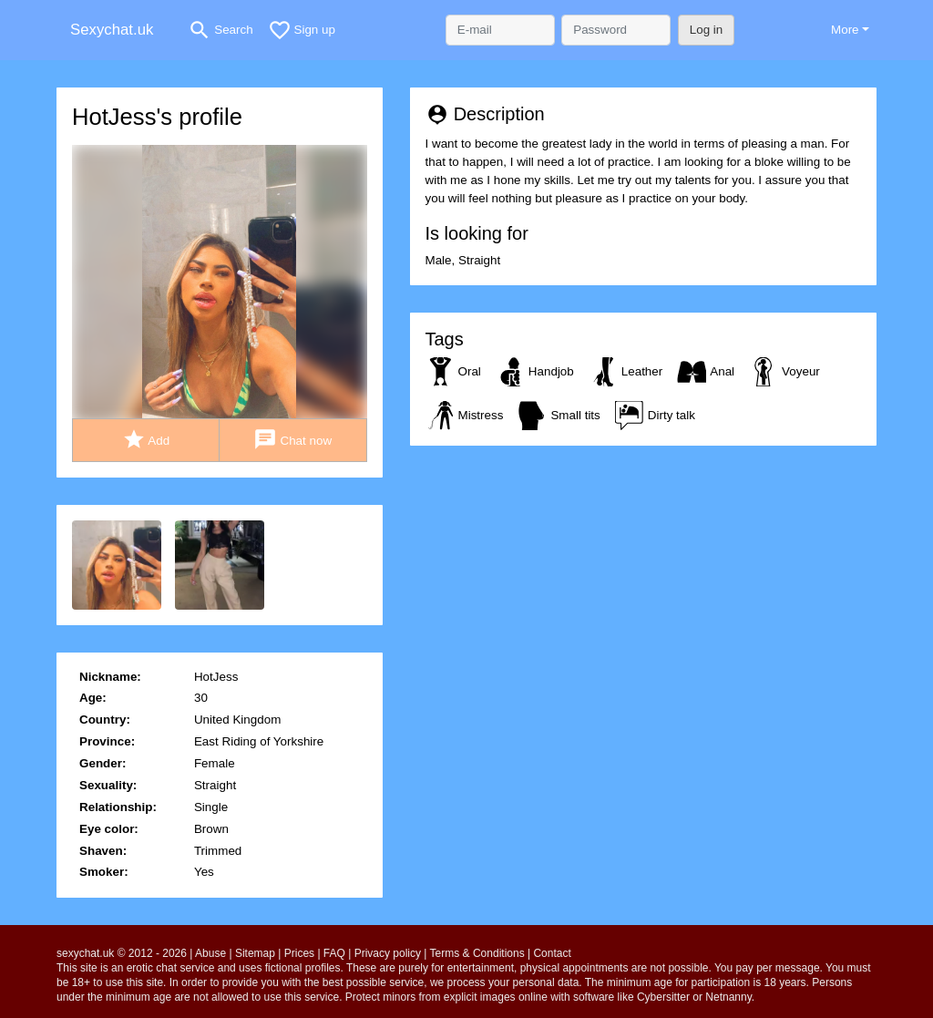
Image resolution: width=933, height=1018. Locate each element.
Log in (706, 29)
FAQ (334, 953)
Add (145, 439)
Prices (299, 953)
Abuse (210, 953)
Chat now (292, 439)
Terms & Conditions (477, 953)
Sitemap (255, 953)
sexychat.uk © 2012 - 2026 (121, 953)
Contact (551, 953)
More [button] (845, 29)
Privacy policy (387, 953)
